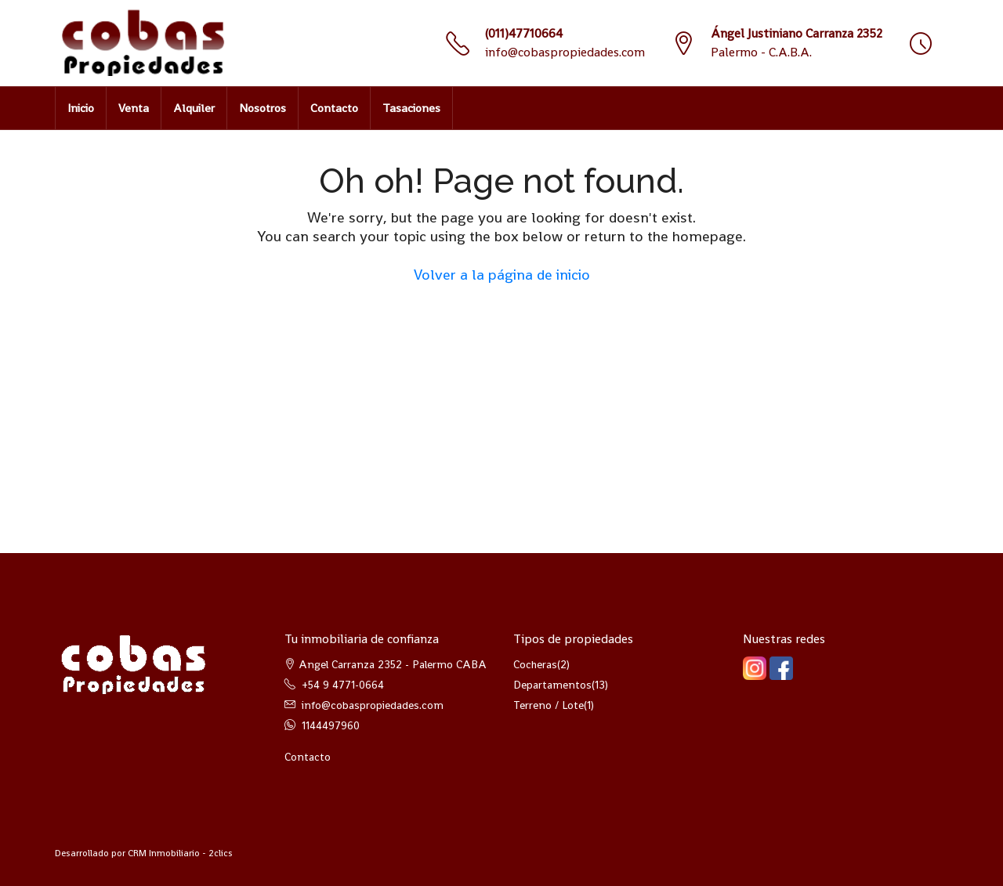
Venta (133, 107)
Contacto (334, 107)
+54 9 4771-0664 (343, 685)
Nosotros (262, 107)
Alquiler (194, 107)
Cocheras (535, 664)
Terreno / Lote (548, 705)
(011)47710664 (524, 33)
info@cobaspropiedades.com (565, 52)
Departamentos (552, 685)
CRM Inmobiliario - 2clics (180, 853)
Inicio (80, 107)
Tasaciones (411, 107)
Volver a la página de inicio (502, 274)
